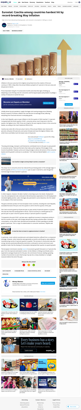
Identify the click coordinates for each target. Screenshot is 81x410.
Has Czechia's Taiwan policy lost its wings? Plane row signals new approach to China (68, 195)
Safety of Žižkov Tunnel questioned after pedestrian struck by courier (68, 289)
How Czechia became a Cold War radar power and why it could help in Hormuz (68, 213)
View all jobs (69, 104)
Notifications (28, 79)
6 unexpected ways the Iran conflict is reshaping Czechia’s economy (28, 312)
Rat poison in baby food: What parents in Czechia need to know (68, 142)
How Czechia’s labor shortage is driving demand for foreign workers (28, 373)
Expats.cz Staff (15, 23)
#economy (47, 270)
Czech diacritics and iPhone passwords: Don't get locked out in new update (68, 177)
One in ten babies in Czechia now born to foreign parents (68, 323)
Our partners (40, 409)
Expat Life (30, 6)
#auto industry (7, 270)
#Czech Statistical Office (34, 270)
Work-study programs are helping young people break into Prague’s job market (28, 391)
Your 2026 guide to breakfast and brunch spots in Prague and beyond (46, 373)
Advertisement (53, 173)
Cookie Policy (56, 407)
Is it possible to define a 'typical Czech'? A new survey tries (68, 160)
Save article (19, 79)
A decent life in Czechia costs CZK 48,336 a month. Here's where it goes (9, 313)
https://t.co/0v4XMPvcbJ (35, 139)
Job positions (25, 407)
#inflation (41, 137)
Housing (37, 6)
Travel (59, 6)
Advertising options (24, 403)
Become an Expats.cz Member (16, 102)
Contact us (40, 407)
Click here (42, 291)
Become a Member (48, 103)
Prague (10, 6)
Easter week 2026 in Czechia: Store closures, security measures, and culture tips (68, 271)
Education (43, 6)
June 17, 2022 (46, 142)
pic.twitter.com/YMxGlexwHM (36, 141)
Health (49, 6)
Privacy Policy (56, 405)
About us (40, 405)
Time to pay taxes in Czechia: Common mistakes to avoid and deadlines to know (46, 332)
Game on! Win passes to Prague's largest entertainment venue (9, 390)
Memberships (40, 403)
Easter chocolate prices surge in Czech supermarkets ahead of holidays (9, 332)
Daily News (4, 6)
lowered (24, 249)
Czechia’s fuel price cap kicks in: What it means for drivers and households (45, 313)
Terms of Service (56, 403)
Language (75, 6)
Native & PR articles (24, 405)
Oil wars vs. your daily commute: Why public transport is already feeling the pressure (27, 332)
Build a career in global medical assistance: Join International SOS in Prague (46, 391)
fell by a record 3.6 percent (20, 170)
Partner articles (28, 356)
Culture (16, 6)
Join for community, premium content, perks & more (17, 104)
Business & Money (67, 6)
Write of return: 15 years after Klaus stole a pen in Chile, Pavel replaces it (68, 125)
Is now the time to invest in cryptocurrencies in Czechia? (28, 231)
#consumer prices (19, 270)
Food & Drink (23, 6)
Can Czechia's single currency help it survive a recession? (28, 162)
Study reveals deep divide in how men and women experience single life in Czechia (67, 235)
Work (54, 6)
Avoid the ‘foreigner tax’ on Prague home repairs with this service (9, 373)
